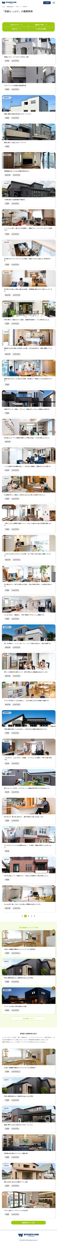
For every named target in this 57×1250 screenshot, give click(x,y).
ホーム (3, 6)
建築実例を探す (10, 6)
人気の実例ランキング (28, 1018)
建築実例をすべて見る (28, 1222)
